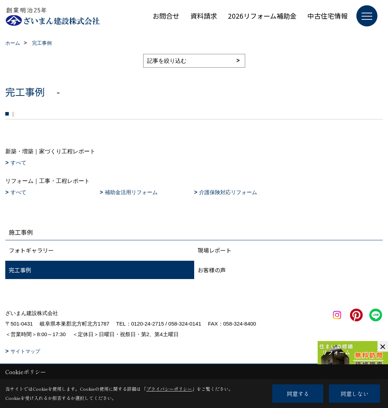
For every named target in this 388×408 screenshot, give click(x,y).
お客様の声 (212, 270)
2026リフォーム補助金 (262, 15)
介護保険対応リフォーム (228, 192)
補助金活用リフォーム (131, 192)
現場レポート (214, 250)
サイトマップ (25, 351)
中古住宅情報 (327, 15)
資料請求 (203, 15)
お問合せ (166, 15)
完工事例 (20, 270)
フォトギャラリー (31, 250)
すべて (18, 163)
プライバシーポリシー (169, 388)
